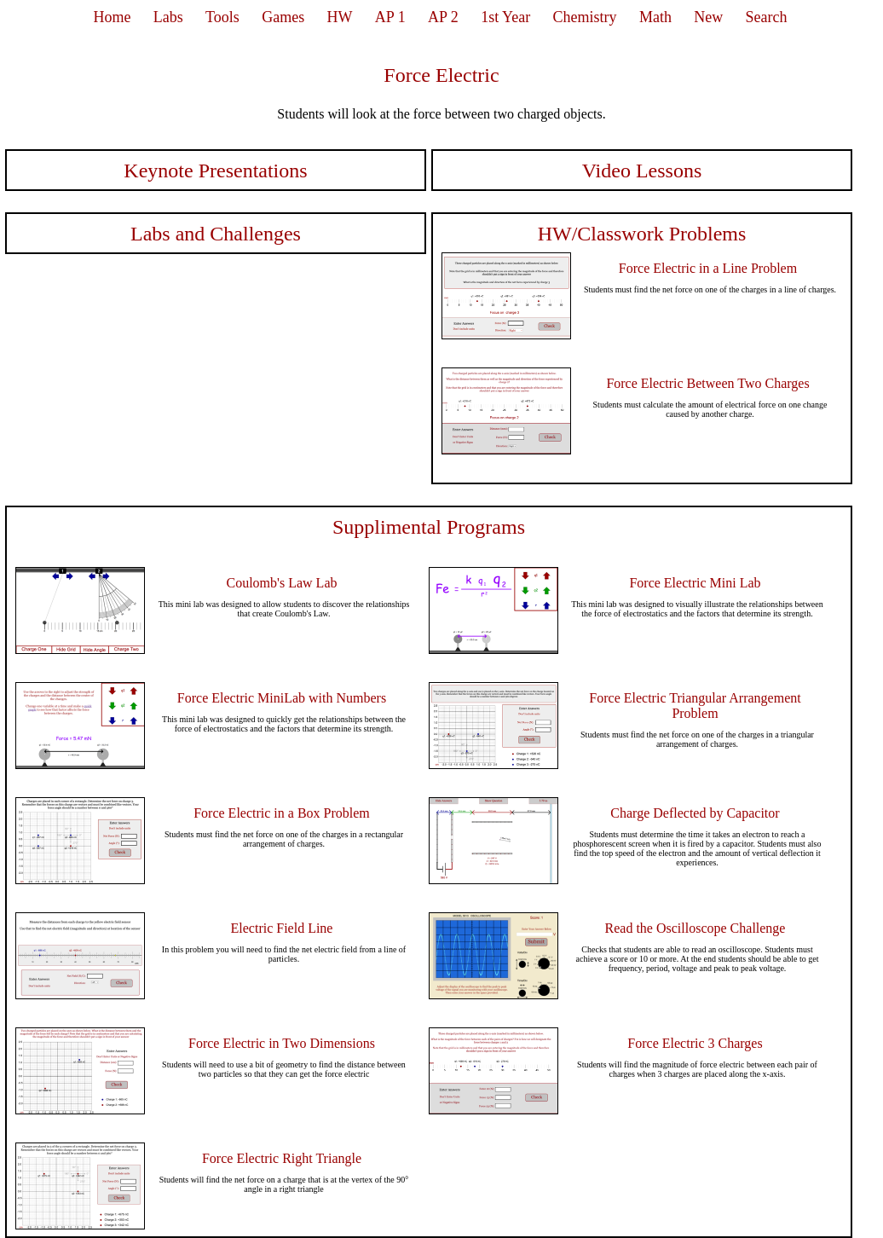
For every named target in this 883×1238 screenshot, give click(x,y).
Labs (168, 17)
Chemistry (585, 17)
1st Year (505, 17)
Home (111, 17)
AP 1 (390, 17)
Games (283, 17)
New (708, 17)
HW (340, 17)
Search (767, 17)
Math (655, 17)
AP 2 (443, 17)
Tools (222, 17)
